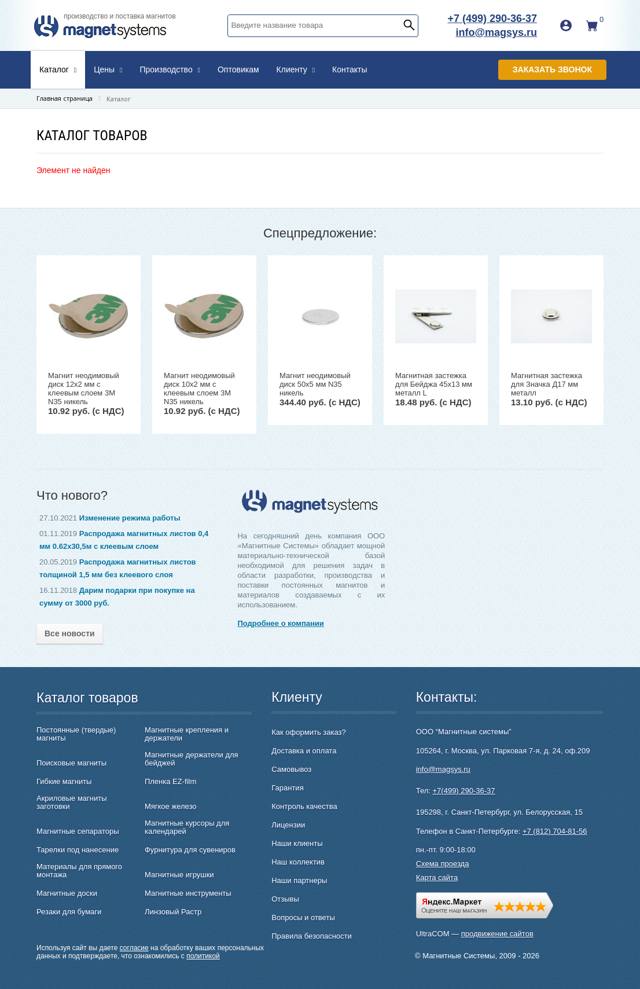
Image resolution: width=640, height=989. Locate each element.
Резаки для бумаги (68, 912)
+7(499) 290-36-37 (464, 790)
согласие (134, 948)
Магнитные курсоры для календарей (187, 827)
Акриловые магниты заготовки (71, 802)
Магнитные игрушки (179, 875)
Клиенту (296, 69)
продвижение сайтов (497, 933)
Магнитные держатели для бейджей (191, 759)
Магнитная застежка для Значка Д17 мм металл (546, 384)
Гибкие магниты (63, 782)
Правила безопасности (311, 936)
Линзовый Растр (173, 912)
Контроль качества (304, 806)
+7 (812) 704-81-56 (555, 831)
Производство (169, 69)
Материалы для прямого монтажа (79, 871)
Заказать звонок (552, 69)
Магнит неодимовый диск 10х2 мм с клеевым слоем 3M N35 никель (199, 388)
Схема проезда (442, 863)
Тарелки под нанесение (77, 850)
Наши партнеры (299, 880)
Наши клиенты (296, 843)
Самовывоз (291, 769)
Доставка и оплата (303, 750)
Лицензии (288, 824)
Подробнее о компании (280, 623)
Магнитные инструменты (188, 893)
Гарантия (287, 787)
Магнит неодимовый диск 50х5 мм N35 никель (315, 384)
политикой (203, 956)
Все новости (70, 633)
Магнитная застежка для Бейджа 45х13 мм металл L (433, 384)
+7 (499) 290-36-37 (492, 18)
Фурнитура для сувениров (190, 850)
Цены (108, 69)
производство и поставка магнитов (120, 16)
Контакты (349, 69)
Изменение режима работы (130, 518)
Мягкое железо (171, 807)
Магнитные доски (66, 893)
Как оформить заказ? (308, 732)
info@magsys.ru (496, 32)
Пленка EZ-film (170, 782)
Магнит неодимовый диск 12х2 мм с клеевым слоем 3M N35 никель (83, 388)
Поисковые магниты (71, 763)
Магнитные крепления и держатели (187, 734)
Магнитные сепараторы (77, 831)
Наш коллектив (298, 862)
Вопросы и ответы (302, 917)
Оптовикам (238, 69)
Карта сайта (437, 877)
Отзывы (285, 899)
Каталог (57, 69)
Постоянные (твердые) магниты (76, 734)
